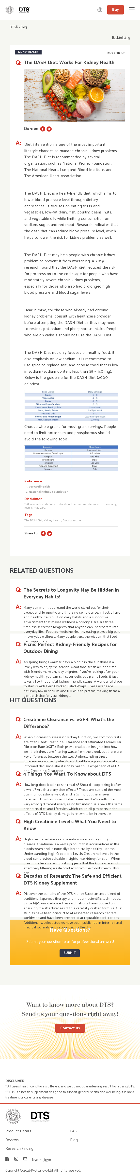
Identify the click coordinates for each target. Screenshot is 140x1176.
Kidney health (52, 520)
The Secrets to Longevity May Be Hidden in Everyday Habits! (71, 594)
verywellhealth (39, 486)
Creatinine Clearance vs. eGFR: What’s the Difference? (68, 723)
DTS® (14, 27)
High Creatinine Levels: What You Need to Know (69, 825)
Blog (24, 27)
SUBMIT (69, 953)
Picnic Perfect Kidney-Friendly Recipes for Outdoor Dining (70, 648)
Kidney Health (28, 52)
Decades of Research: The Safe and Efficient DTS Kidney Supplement (72, 880)
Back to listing (121, 38)
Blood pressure (72, 520)
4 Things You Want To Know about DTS (67, 774)
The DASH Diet (33, 520)
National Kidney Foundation (48, 491)
